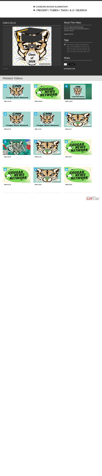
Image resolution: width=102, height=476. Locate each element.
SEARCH (81, 10)
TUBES (54, 10)
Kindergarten (77, 46)
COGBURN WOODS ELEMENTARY (50, 7)
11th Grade (73, 51)
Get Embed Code (69, 69)
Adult (84, 51)
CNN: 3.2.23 (38, 129)
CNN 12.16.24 (38, 101)
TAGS (64, 10)
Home (68, 46)
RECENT (42, 10)
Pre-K (71, 46)
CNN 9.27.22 (7, 129)
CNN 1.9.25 (68, 157)
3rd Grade (73, 48)
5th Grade (84, 48)
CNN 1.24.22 (38, 184)
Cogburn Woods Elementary (81, 44)
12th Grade (79, 51)
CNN (88, 51)
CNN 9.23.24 (68, 184)
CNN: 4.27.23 (7, 101)
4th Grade (78, 48)
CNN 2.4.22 (68, 129)
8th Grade (78, 50)
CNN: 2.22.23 (68, 101)
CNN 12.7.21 (38, 157)
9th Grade (84, 50)
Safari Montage (70, 44)
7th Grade (73, 50)
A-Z (72, 10)
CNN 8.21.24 (7, 184)
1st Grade (83, 46)
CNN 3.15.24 (7, 157)
